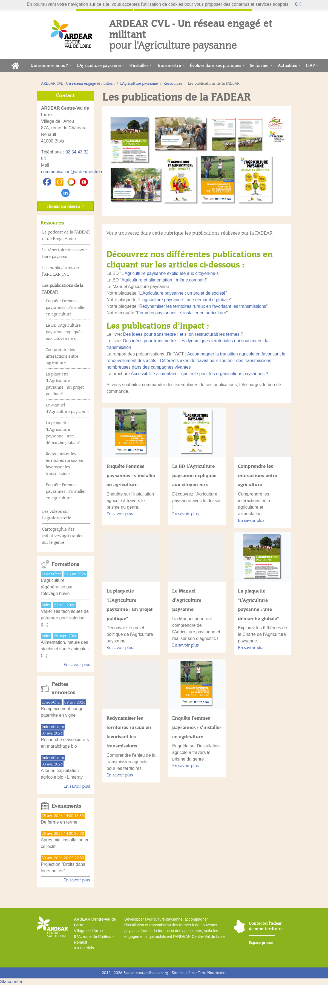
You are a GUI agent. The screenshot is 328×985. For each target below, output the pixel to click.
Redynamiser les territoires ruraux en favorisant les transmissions (202, 306)
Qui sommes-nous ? (49, 65)
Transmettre (169, 65)
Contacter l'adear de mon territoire (266, 926)
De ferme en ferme (59, 822)
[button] (116, 161)
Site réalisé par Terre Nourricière (199, 972)
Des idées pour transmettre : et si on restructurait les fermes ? (183, 334)
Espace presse (261, 942)
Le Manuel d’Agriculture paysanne (186, 600)
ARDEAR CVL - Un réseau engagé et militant (78, 83)
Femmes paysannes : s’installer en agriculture (181, 313)
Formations (65, 564)
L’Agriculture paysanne (99, 65)
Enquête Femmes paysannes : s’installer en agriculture (131, 475)
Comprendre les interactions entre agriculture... (257, 475)
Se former (259, 65)
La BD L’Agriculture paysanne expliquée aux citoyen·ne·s (194, 475)
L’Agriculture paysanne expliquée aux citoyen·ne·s (170, 273)
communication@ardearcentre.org (74, 171)
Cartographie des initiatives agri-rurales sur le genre (62, 535)
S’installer (139, 65)
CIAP (310, 65)
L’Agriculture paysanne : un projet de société (182, 293)
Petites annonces (63, 688)
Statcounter (11, 981)
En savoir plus (120, 514)
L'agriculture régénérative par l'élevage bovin (57, 587)
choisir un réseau (64, 206)
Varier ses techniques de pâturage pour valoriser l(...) (65, 618)
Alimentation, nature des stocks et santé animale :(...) (65, 649)
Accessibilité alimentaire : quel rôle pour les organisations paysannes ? (199, 373)
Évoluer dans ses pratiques (215, 65)
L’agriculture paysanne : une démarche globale (184, 299)
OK (298, 4)
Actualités (287, 65)
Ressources (172, 83)
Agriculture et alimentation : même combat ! (164, 280)
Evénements (66, 806)
